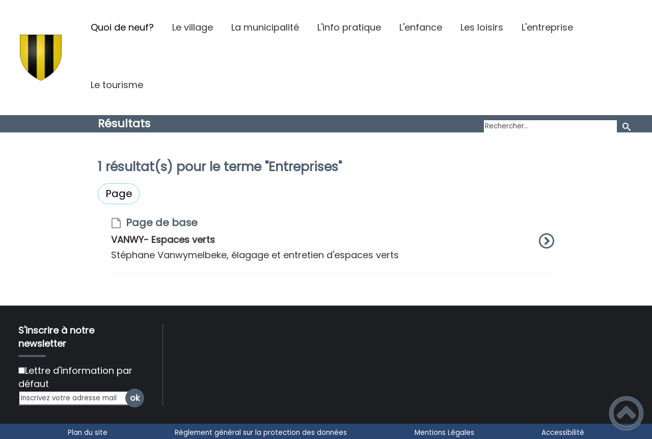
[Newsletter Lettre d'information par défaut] (21, 370)
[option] (332, 245)
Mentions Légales (444, 432)
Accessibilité (562, 432)
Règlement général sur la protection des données (261, 432)
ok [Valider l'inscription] (135, 398)
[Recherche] (626, 126)
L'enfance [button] (420, 27)
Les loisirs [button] (481, 27)
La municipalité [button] (265, 27)
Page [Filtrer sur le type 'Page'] (118, 193)
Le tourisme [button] (117, 84)
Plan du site (87, 432)
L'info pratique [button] (349, 27)
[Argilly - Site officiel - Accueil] (40, 57)
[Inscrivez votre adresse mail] (76, 398)
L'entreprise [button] (547, 27)
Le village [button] (192, 27)
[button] (626, 413)
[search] (550, 126)
